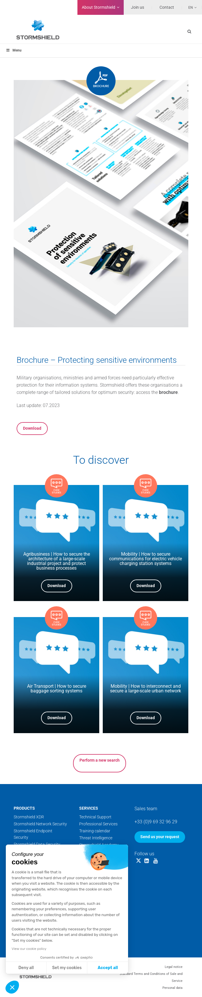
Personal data (172, 988)
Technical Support (95, 817)
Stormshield (98, 7)
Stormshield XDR (29, 817)
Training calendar (94, 831)
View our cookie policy (29, 949)
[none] (189, 7)
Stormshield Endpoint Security (33, 834)
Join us (137, 7)
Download (32, 428)
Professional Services (98, 824)
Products (24, 808)
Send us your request (159, 836)
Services (88, 808)
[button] (12, 987)
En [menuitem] (190, 8)
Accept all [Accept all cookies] (108, 967)
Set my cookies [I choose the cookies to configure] (66, 967)
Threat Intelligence (95, 838)
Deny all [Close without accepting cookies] (26, 967)
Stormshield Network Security (40, 824)
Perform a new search (99, 760)
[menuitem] (189, 7)
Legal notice (173, 967)
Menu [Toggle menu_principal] (14, 50)
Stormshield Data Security (37, 844)
